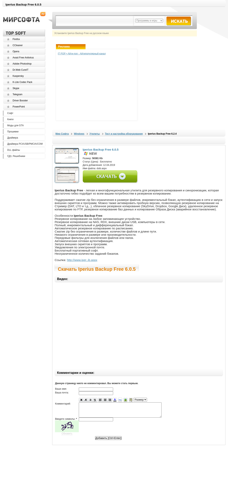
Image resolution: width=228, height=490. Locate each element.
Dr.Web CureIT (20, 69)
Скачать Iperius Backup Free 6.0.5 (97, 268)
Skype (16, 88)
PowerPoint (19, 106)
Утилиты (94, 133)
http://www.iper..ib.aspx (82, 260)
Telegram (17, 94)
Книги (10, 119)
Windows (79, 133)
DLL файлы (13, 150)
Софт (10, 113)
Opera (16, 51)
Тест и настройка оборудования (124, 133)
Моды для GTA (15, 125)
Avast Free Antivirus (23, 57)
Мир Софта (62, 133)
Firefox (16, 39)
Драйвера (12, 137)
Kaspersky (18, 76)
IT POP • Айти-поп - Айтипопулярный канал (82, 53)
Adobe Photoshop (22, 63)
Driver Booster (20, 100)
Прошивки (12, 131)
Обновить (67, 436)
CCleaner (18, 45)
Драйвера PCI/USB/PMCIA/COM (24, 143)
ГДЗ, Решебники (16, 156)
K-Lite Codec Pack (22, 82)
